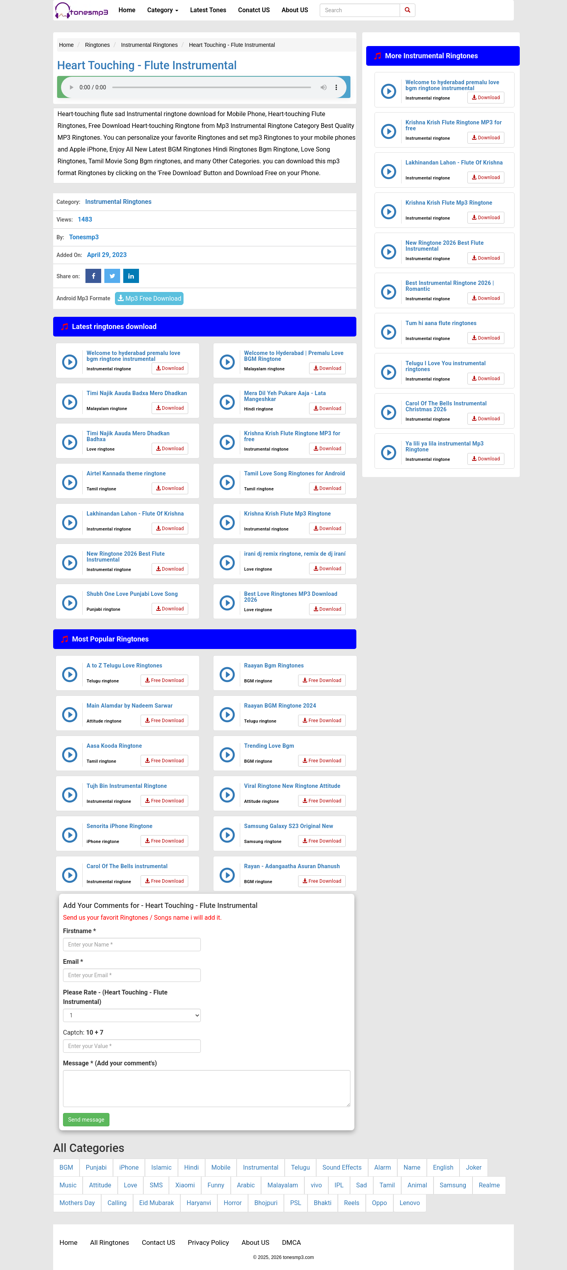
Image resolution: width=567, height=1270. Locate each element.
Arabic (246, 1185)
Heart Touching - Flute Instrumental (147, 65)
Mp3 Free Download (149, 298)
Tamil (387, 1185)
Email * (73, 961)
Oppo (379, 1203)
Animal (417, 1185)
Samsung (453, 1185)
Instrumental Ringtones (118, 201)
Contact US (158, 1242)
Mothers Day (77, 1203)
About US (295, 10)
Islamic (161, 1167)
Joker (474, 1167)
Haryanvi (199, 1203)
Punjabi (96, 1167)
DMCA (291, 1242)
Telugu (300, 1167)
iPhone (129, 1167)
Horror (233, 1203)
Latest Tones (208, 10)
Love (130, 1185)
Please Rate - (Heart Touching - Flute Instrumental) (115, 997)
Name (412, 1167)
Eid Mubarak (156, 1203)
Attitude (100, 1185)
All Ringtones (109, 1242)
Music (67, 1185)
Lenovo (410, 1203)
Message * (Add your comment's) (110, 1063)
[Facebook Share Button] (93, 276)
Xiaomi (185, 1185)
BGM (66, 1167)
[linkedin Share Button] (131, 276)
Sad (361, 1185)
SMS (156, 1185)
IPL (339, 1185)
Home (127, 10)
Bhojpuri (266, 1203)
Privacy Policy (208, 1242)
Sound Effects (342, 1167)
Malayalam (282, 1185)
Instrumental (260, 1167)
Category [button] (162, 10)
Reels (351, 1203)
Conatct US (254, 10)
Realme (489, 1185)
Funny (216, 1185)
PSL (295, 1203)
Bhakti (323, 1203)
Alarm (382, 1167)
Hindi (191, 1167)
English (443, 1167)
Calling (117, 1203)
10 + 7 (94, 1032)
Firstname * (79, 931)
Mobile (220, 1167)
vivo (316, 1185)
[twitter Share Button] (112, 276)
